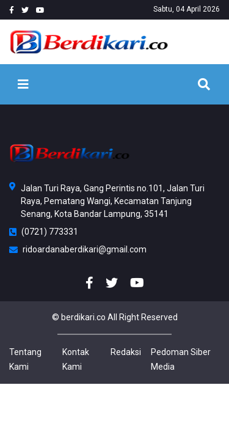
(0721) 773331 (43, 232)
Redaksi (126, 352)
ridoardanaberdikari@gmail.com (78, 249)
